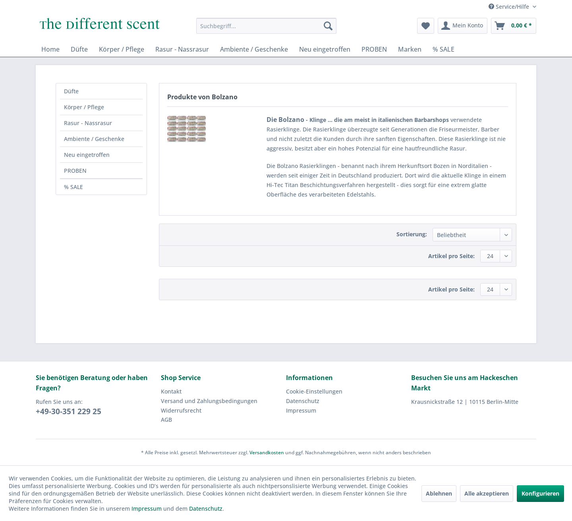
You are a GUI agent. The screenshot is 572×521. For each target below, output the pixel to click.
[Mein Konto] (462, 26)
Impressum (301, 410)
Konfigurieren (540, 493)
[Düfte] (79, 49)
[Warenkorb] (513, 26)
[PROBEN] (374, 49)
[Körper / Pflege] (121, 49)
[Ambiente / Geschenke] (254, 49)
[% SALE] (443, 49)
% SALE (73, 187)
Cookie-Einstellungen (314, 391)
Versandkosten (266, 452)
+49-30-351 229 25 (68, 411)
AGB (166, 419)
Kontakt (171, 391)
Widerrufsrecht (181, 410)
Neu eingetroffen (87, 154)
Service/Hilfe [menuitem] (510, 6)
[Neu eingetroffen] (325, 49)
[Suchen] (328, 26)
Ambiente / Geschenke (94, 139)
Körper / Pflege (84, 107)
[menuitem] (266, 26)
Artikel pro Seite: (451, 256)
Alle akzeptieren (486, 493)
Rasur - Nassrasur (88, 123)
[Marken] (409, 49)
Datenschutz (302, 401)
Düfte (71, 91)
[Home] (50, 49)
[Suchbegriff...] (266, 26)
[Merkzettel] (425, 26)
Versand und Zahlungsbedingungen (209, 401)
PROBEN (75, 170)
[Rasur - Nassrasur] (182, 49)
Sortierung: (411, 234)
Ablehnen (439, 493)
